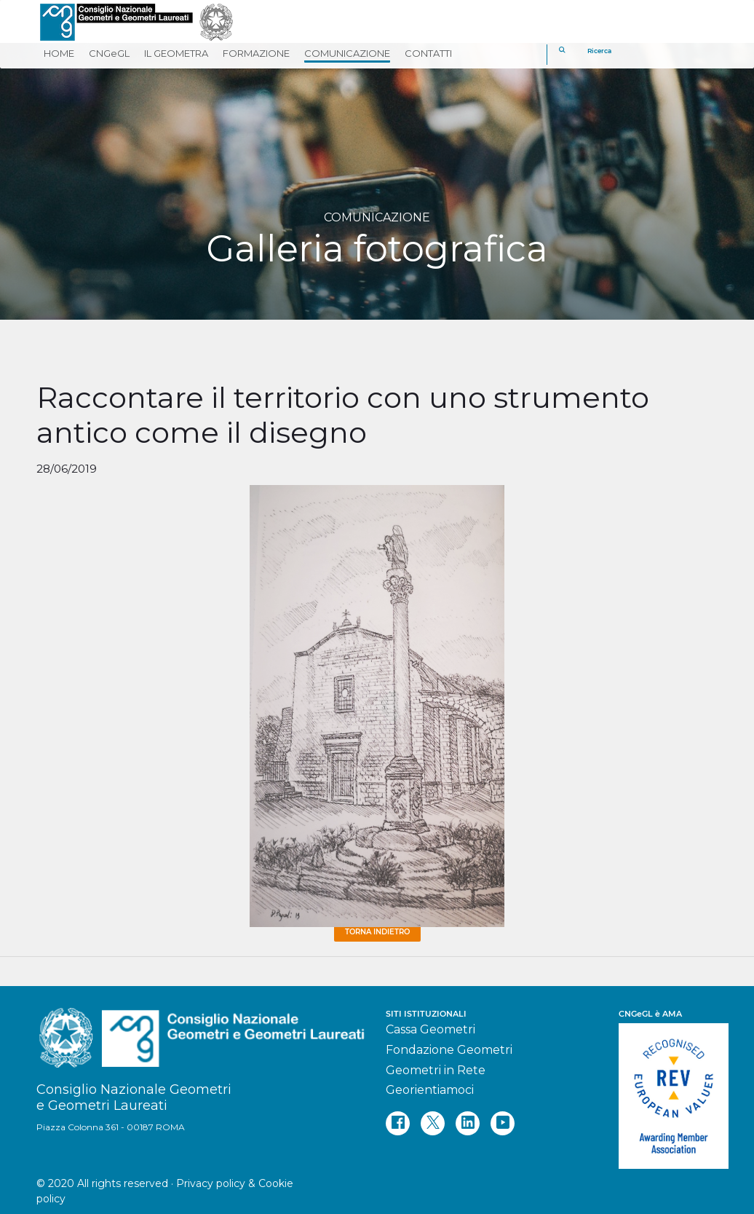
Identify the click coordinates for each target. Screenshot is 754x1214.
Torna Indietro (377, 932)
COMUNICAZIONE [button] (347, 53)
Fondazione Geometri (449, 1050)
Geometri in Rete (435, 1070)
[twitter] (433, 1123)
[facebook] (398, 1123)
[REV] (668, 1089)
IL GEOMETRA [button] (176, 53)
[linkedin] (468, 1123)
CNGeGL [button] (109, 53)
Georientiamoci (430, 1090)
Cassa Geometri (430, 1029)
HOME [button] (59, 53)
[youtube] (503, 1123)
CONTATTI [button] (428, 53)
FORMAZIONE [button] (256, 53)
